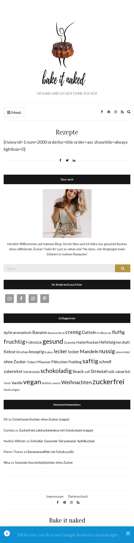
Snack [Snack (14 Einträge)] (78, 371)
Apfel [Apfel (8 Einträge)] (8, 333)
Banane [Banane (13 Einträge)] (39, 332)
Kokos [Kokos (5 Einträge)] (49, 352)
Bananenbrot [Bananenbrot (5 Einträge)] (56, 333)
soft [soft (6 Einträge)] (87, 372)
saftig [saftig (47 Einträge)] (90, 360)
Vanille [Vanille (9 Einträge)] (16, 383)
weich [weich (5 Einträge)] (57, 383)
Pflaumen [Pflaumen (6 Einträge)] (44, 362)
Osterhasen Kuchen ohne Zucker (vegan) (40, 419)
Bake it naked (67, 520)
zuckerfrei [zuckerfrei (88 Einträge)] (108, 381)
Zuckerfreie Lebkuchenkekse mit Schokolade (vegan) (56, 430)
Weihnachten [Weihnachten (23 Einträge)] (76, 382)
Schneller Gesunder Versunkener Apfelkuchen (63, 441)
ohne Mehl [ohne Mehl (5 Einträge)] (123, 352)
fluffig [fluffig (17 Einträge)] (118, 332)
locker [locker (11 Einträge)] (73, 351)
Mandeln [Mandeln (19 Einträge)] (89, 351)
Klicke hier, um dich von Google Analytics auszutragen (68, 534)
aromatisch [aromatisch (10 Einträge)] (22, 332)
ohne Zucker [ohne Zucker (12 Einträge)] (15, 361)
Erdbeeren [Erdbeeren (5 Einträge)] (104, 333)
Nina (7, 462)
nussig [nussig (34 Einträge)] (107, 351)
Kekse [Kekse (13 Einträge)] (10, 351)
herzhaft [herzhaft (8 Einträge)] (123, 342)
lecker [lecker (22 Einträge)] (60, 351)
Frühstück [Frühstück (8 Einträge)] (34, 342)
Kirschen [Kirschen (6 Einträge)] (22, 352)
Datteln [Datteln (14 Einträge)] (89, 332)
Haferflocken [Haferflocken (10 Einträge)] (87, 342)
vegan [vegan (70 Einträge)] (32, 382)
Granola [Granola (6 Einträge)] (69, 342)
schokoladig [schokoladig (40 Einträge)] (56, 370)
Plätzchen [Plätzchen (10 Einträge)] (59, 361)
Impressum (54, 496)
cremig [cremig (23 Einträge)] (73, 332)
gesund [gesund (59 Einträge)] (52, 341)
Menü (14, 112)
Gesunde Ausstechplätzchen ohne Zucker (44, 462)
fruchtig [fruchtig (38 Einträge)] (14, 341)
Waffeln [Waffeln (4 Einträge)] (47, 383)
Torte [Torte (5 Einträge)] (7, 383)
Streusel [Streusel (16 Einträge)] (99, 371)
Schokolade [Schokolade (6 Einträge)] (31, 372)
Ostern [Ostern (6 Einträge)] (32, 362)
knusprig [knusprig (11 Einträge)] (36, 351)
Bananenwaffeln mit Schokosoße (51, 452)
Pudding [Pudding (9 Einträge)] (75, 362)
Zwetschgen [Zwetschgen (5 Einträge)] (12, 390)
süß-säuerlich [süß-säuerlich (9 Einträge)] (119, 371)
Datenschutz (78, 496)
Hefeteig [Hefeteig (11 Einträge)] (107, 342)
